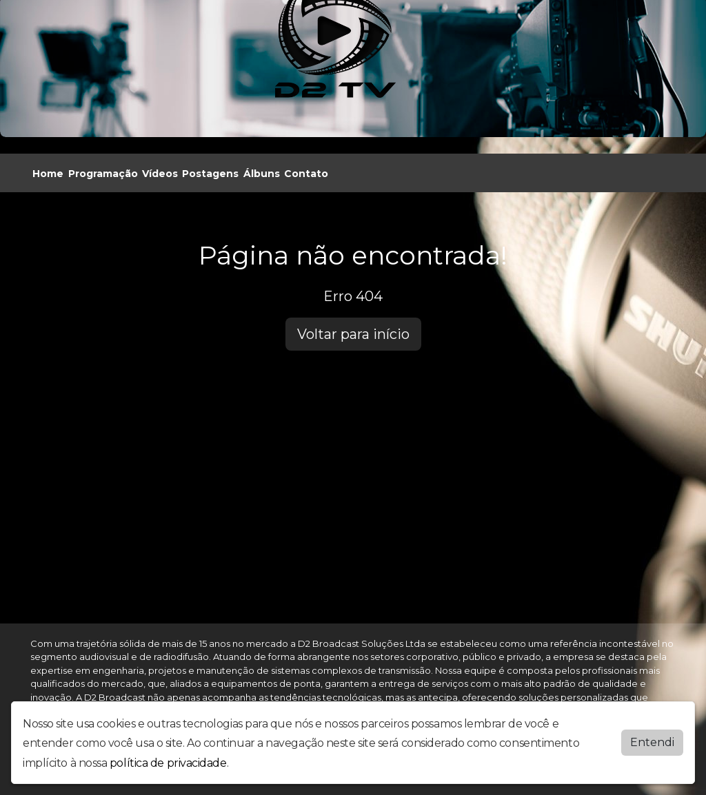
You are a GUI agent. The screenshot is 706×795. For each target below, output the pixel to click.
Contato (306, 173)
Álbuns (261, 173)
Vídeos (160, 173)
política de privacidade (168, 763)
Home (47, 173)
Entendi (652, 741)
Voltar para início (353, 334)
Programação (103, 173)
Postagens (210, 173)
